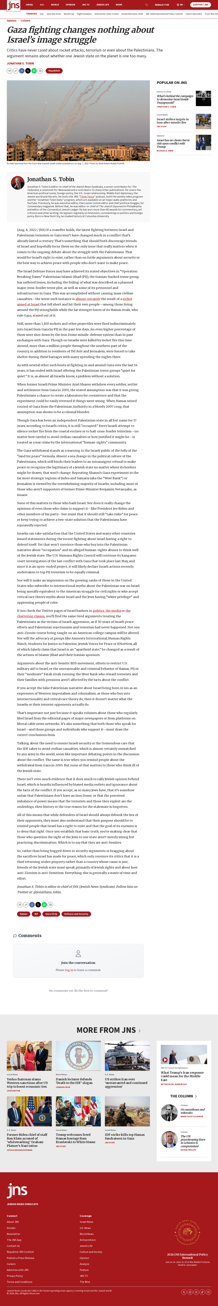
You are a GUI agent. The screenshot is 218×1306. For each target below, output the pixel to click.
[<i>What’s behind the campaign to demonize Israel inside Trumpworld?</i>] (203, 98)
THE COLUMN (184, 1096)
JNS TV (85, 4)
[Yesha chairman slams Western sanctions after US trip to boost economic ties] (29, 1056)
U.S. (42, 4)
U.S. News (109, 1074)
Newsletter (162, 5)
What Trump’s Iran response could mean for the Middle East (182, 1076)
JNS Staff (162, 126)
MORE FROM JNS (109, 1030)
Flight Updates (84, 14)
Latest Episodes (194, 14)
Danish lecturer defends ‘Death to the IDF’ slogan (74, 1081)
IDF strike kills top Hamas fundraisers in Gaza (125, 1136)
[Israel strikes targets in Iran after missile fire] (203, 121)
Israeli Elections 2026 (132, 14)
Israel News (162, 114)
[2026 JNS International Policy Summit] (187, 1232)
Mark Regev (181, 1084)
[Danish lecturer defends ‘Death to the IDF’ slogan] (78, 1056)
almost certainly (87, 299)
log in (69, 970)
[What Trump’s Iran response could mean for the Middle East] (184, 1054)
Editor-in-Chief (164, 91)
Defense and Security (76, 914)
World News (61, 1074)
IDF (36, 914)
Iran (42, 14)
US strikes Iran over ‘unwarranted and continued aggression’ (126, 1083)
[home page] (14, 5)
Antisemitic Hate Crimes (107, 14)
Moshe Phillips (188, 1150)
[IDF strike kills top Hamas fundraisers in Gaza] (127, 1111)
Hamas (23, 914)
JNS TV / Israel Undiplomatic (174, 1068)
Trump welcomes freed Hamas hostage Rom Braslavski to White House (75, 1138)
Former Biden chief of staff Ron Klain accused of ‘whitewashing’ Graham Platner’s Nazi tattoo (27, 1140)
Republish (54, 70)
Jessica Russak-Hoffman (19, 1150)
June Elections (53, 14)
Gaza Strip (51, 914)
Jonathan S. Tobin (20, 63)
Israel (29, 4)
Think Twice (87, 197)
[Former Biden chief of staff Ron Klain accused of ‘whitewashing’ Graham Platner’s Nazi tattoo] (29, 1111)
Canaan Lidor (63, 1087)
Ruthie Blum (167, 1084)
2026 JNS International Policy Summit (187, 1256)
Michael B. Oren (165, 150)
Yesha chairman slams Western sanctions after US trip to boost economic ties (27, 1083)
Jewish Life (102, 4)
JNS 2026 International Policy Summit (164, 14)
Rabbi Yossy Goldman (192, 1116)
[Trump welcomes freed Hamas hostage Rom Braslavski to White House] (78, 1111)
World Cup (69, 14)
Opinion (70, 4)
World (55, 4)
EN (181, 4)
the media (113, 611)
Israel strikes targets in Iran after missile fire (173, 121)
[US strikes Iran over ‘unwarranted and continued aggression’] (127, 1056)
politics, (99, 611)
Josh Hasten (13, 1090)
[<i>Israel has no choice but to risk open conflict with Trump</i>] (203, 142)
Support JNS (200, 4)
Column (25, 21)
